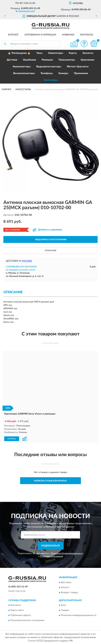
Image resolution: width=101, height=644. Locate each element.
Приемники (81, 73)
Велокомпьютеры (24, 73)
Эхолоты (87, 53)
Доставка (66, 582)
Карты (73, 53)
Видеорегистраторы (48, 66)
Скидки (65, 610)
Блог (63, 605)
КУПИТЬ (12, 439)
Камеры (63, 73)
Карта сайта (17, 610)
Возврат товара (69, 592)
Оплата (65, 587)
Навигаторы (55, 53)
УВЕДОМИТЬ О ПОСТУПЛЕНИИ (50, 240)
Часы (39, 53)
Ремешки (47, 60)
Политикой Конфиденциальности (67, 553)
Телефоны (47, 73)
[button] (25, 11)
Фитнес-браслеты (78, 66)
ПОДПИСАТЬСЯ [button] (50, 545)
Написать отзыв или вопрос (50, 481)
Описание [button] (50, 250)
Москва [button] (27, 261)
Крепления (87, 60)
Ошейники (29, 60)
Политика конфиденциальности (78, 615)
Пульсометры (67, 60)
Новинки (68, 35)
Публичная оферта (20, 615)
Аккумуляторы (22, 66)
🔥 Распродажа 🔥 (19, 53)
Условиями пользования (51, 556)
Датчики (12, 60)
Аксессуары (51, 80)
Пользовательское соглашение (27, 620)
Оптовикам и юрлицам (40, 35)
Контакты (86, 35)
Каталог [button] (13, 35)
